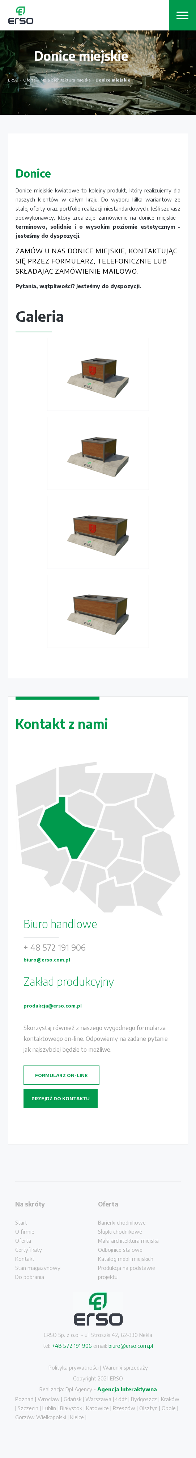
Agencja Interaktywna (127, 1389)
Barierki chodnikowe (122, 1222)
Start (21, 1222)
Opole (169, 1408)
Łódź (121, 1399)
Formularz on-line (61, 1075)
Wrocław (49, 1399)
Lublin (49, 1408)
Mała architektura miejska (128, 1240)
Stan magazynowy (37, 1267)
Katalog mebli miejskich (125, 1258)
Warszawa (98, 1399)
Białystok (71, 1408)
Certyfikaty (28, 1249)
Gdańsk (72, 1399)
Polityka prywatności (73, 1367)
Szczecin (28, 1408)
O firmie (24, 1231)
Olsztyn (148, 1408)
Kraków (170, 1399)
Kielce (77, 1417)
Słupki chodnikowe (120, 1231)
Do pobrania (29, 1277)
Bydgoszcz (144, 1399)
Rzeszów (124, 1408)
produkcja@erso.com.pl (53, 1006)
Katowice (97, 1408)
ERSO (13, 80)
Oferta (23, 1240)
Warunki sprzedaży (125, 1367)
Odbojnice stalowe (120, 1249)
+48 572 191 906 (72, 1345)
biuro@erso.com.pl (47, 960)
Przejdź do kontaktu (60, 1098)
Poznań (24, 1399)
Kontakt (24, 1258)
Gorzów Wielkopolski (40, 1417)
